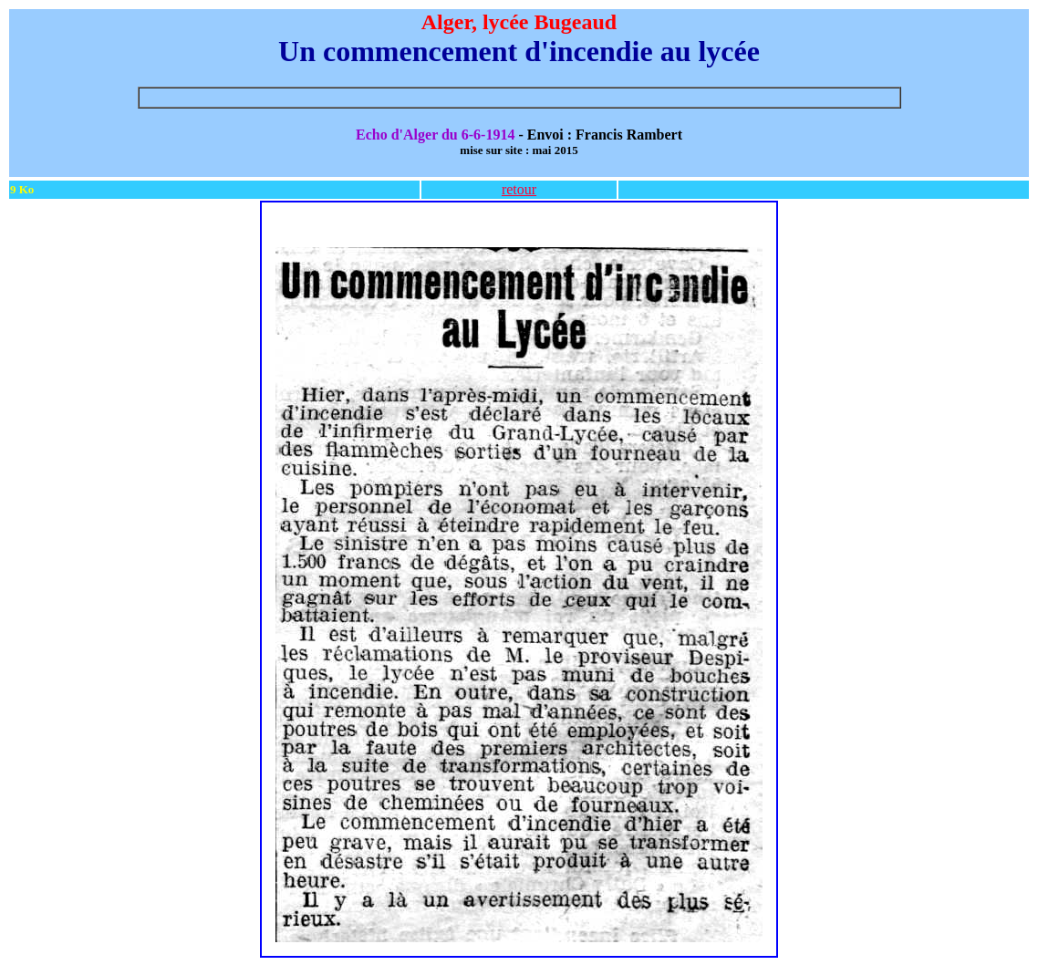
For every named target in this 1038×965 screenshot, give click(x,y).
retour (519, 189)
